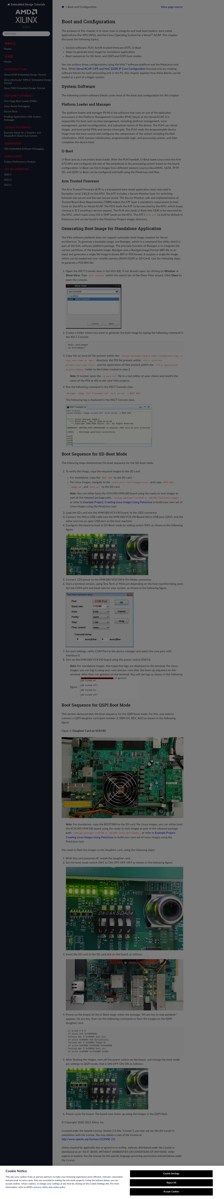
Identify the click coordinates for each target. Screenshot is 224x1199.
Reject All (171, 1184)
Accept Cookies (171, 1193)
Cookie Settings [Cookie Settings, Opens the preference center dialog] (171, 1175)
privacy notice (41, 1188)
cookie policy (58, 1188)
